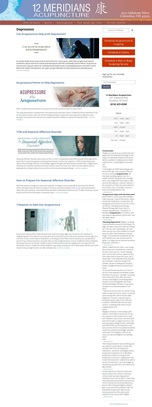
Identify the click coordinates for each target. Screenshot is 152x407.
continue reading (23, 70)
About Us (48, 22)
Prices (79, 22)
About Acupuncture (65, 22)
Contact (99, 22)
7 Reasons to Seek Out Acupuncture (38, 204)
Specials (86, 22)
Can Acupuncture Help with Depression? (41, 34)
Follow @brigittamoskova (118, 404)
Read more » (108, 192)
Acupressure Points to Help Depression (40, 82)
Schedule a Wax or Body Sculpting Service (118, 62)
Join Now (106, 87)
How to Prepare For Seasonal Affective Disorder (45, 180)
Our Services (35, 22)
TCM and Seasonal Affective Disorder (39, 131)
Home (25, 22)
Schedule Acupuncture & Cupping (119, 42)
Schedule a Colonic (118, 52)
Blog (92, 22)
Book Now (121, 22)
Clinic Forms (111, 22)
